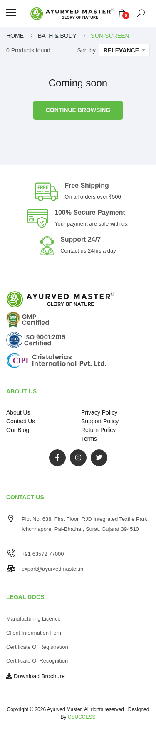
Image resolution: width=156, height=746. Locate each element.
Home (15, 35)
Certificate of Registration (37, 647)
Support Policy (100, 421)
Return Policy (98, 430)
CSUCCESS (82, 717)
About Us (18, 412)
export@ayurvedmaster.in (52, 569)
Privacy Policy (99, 412)
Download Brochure (35, 676)
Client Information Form (34, 633)
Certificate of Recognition (37, 661)
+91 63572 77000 (43, 554)
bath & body (57, 35)
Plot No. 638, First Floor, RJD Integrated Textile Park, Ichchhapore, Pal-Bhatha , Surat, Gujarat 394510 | (85, 529)
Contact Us (20, 421)
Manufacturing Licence (33, 619)
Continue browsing (78, 110)
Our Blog (17, 430)
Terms (89, 438)
